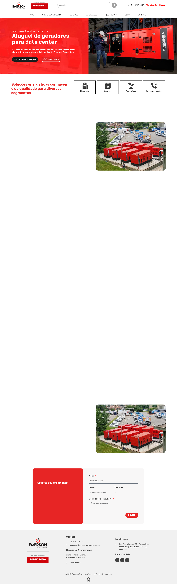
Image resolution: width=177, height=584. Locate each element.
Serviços (74, 15)
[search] (84, 5)
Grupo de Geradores (51, 15)
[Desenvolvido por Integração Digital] (88, 579)
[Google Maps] (132, 547)
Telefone (118, 487)
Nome (92, 476)
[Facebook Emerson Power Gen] (117, 560)
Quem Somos (111, 15)
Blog (127, 15)
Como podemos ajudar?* (101, 499)
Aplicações (91, 15)
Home (31, 15)
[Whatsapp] (90, 541)
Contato (142, 15)
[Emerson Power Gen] (30, 5)
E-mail (92, 487)
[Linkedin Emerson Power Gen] (122, 560)
